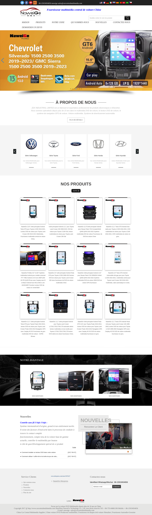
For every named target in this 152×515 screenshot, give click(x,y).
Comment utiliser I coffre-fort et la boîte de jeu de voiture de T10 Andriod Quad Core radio (40, 456)
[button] (70, 88)
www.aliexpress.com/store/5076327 (60, 476)
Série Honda (120, 156)
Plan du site (27, 492)
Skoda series (31, 156)
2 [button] (130, 451)
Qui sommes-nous (80, 22)
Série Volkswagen (53, 156)
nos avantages (37, 396)
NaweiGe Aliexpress (60, 481)
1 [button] (128, 451)
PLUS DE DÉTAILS (75, 120)
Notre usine (58, 22)
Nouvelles (101, 22)
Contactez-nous (121, 22)
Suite (76, 191)
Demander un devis (32, 27)
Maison (25, 22)
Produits (40, 22)
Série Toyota (76, 156)
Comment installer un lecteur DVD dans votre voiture (39, 452)
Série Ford (98, 156)
